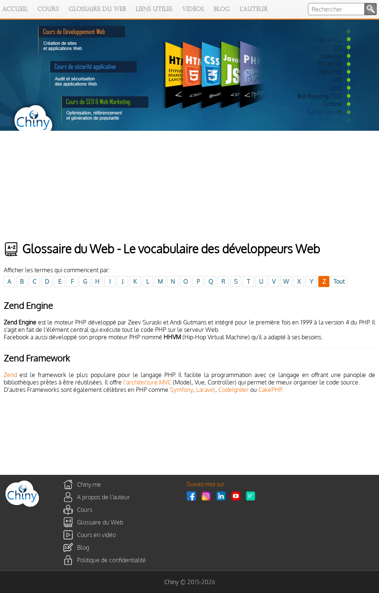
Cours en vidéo (96, 534)
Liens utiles (153, 10)
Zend (10, 375)
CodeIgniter (233, 389)
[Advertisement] (189, 186)
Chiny (171, 582)
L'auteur (253, 10)
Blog (222, 10)
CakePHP (269, 389)
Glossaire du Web (97, 10)
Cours (48, 10)
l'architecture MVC (147, 382)
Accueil (15, 10)
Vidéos (193, 10)
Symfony (181, 389)
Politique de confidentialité (111, 559)
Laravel (205, 389)
